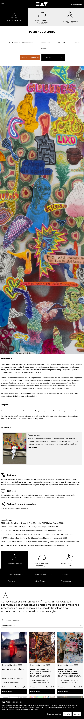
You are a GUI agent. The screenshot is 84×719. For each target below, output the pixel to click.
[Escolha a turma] (54, 58)
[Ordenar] (42, 625)
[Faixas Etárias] (43, 581)
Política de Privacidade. (29, 709)
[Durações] (69, 574)
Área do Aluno (76, 4)
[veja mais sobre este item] (42, 448)
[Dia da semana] (43, 574)
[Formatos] (16, 581)
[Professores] (69, 581)
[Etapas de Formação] (16, 574)
